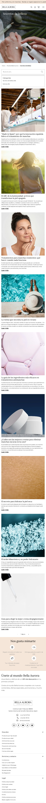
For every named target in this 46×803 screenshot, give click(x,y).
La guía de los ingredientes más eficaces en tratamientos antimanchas (20, 378)
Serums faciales (6, 748)
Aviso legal (5, 787)
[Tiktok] (27, 725)
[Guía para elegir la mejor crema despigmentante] (23, 595)
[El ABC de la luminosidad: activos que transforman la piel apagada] (23, 172)
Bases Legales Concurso (9, 799)
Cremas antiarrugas (7, 751)
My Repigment (6, 773)
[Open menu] (43, 7)
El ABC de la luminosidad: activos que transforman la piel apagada (17, 197)
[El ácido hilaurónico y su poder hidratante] (23, 535)
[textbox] (23, 71)
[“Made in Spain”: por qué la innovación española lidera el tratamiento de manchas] (23, 110)
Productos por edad (7, 738)
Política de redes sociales (9, 789)
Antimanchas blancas (8, 743)
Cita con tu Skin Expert (8, 762)
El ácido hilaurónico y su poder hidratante (19, 559)
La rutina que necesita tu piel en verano (18, 319)
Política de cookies (7, 784)
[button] (42, 72)
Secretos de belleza (25, 65)
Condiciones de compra (9, 792)
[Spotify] (32, 725)
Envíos (4, 794)
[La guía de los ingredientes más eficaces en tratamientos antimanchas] (23, 353)
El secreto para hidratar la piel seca (16, 501)
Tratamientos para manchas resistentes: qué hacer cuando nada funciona (20, 259)
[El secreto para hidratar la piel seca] (23, 477)
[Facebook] (18, 725)
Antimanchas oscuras (8, 741)
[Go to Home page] (9, 7)
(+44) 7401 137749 (23, 715)
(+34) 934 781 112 (23, 718)
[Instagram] (14, 725)
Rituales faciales (6, 770)
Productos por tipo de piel (9, 735)
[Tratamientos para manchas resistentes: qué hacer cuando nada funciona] (23, 234)
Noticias (6, 84)
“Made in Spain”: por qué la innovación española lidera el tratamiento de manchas (22, 135)
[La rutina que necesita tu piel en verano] (23, 296)
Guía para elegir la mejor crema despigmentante (22, 619)
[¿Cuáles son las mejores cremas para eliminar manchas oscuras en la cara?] (23, 415)
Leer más (5, 147)
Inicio (3, 65)
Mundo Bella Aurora (12, 65)
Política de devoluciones (9, 797)
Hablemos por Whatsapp (9, 765)
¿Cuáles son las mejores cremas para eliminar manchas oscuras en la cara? (21, 440)
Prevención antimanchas (9, 746)
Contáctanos (5, 760)
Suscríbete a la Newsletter (9, 767)
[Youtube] (23, 725)
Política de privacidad (8, 781)
